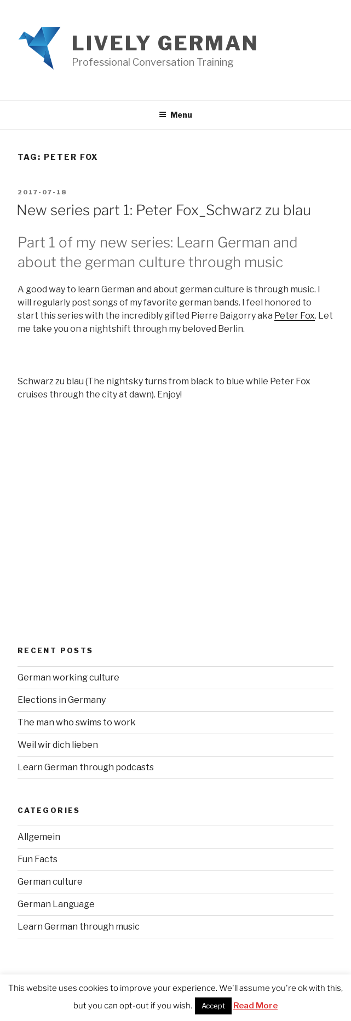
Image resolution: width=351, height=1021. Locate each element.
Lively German (165, 43)
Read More (255, 1006)
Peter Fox (294, 315)
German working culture (68, 677)
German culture (50, 881)
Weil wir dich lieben (58, 745)
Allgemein (39, 837)
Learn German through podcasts (86, 767)
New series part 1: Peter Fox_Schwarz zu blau (163, 209)
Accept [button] (213, 1005)
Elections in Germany (62, 700)
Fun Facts (37, 859)
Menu (175, 114)
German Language (56, 904)
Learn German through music (79, 926)
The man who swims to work (77, 722)
